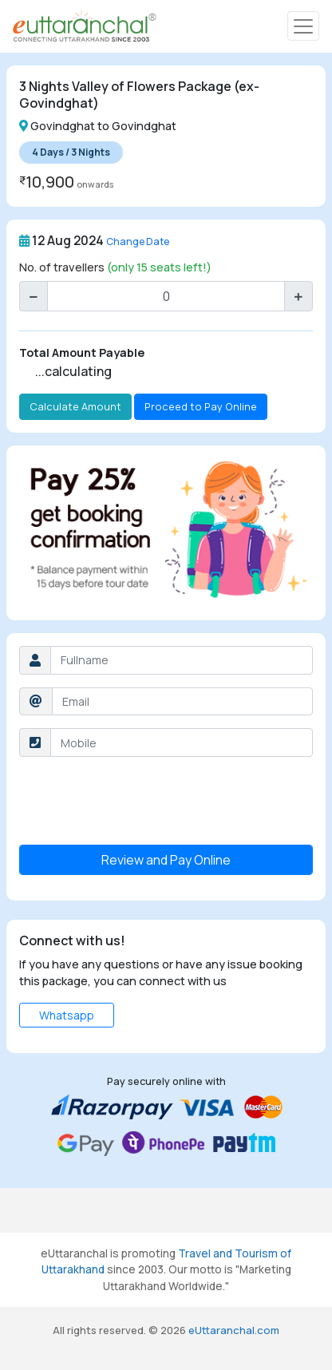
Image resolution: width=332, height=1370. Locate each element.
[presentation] (140, 801)
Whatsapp (66, 1015)
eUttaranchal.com (233, 1330)
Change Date (137, 241)
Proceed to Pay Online (200, 406)
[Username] (181, 660)
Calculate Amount (75, 406)
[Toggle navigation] (303, 26)
